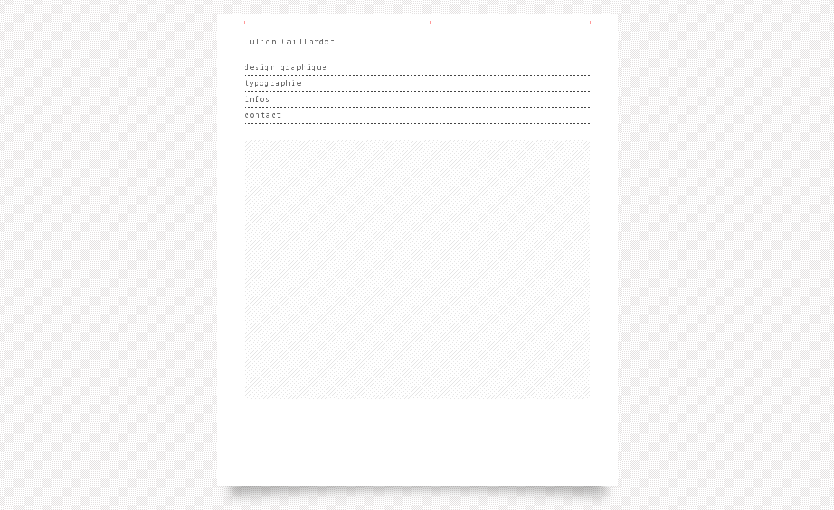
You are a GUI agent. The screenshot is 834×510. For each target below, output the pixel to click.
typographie (273, 84)
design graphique (286, 68)
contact (263, 115)
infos (258, 99)
